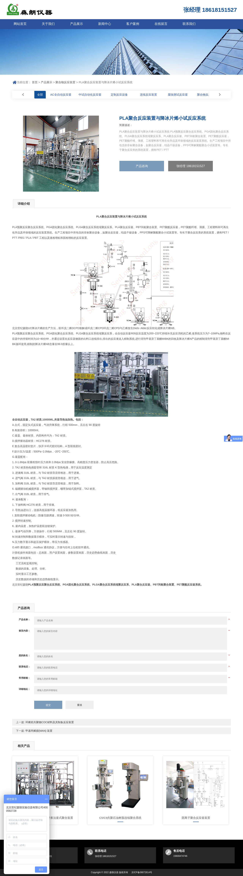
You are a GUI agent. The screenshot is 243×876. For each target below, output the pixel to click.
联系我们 (189, 24)
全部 (40, 94)
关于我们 (48, 24)
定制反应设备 (119, 94)
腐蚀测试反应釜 (178, 94)
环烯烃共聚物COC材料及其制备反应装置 (49, 722)
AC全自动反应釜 (60, 94)
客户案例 (132, 24)
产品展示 (76, 24)
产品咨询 (142, 166)
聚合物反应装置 (65, 82)
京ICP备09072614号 (141, 872)
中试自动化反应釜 (90, 94)
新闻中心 (104, 24)
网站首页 (20, 24)
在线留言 (161, 24)
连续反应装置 (148, 94)
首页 (35, 82)
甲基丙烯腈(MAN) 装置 (38, 730)
